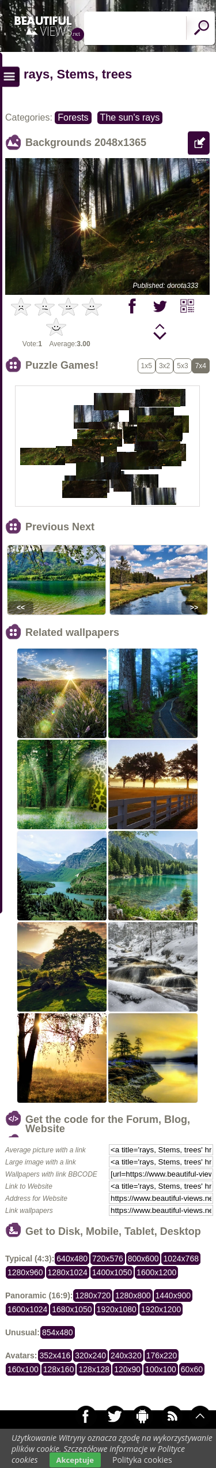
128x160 (58, 1369)
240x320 (126, 1355)
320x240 (90, 1355)
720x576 (107, 1258)
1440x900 (173, 1295)
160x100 (23, 1369)
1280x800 (133, 1295)
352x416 (55, 1355)
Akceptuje (75, 1460)
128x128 (93, 1369)
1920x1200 (161, 1309)
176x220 (161, 1355)
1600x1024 (27, 1309)
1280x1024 (68, 1272)
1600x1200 (156, 1272)
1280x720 (93, 1295)
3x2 (164, 366)
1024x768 (181, 1258)
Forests (73, 117)
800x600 (143, 1258)
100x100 (160, 1369)
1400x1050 (112, 1272)
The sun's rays (130, 117)
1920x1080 (117, 1309)
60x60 (192, 1369)
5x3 (182, 366)
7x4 (200, 366)
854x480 (57, 1332)
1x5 (146, 366)
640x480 (72, 1258)
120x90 (127, 1369)
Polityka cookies (142, 1459)
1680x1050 (72, 1309)
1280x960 (25, 1272)
